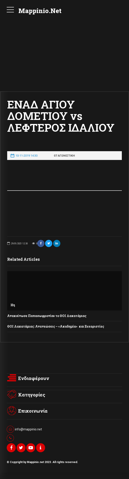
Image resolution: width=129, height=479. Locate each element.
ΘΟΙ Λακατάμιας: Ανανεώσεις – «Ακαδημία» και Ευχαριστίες (55, 326)
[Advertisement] (64, 57)
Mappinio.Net (39, 11)
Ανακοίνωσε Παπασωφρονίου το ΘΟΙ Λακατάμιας (46, 316)
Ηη (13, 305)
